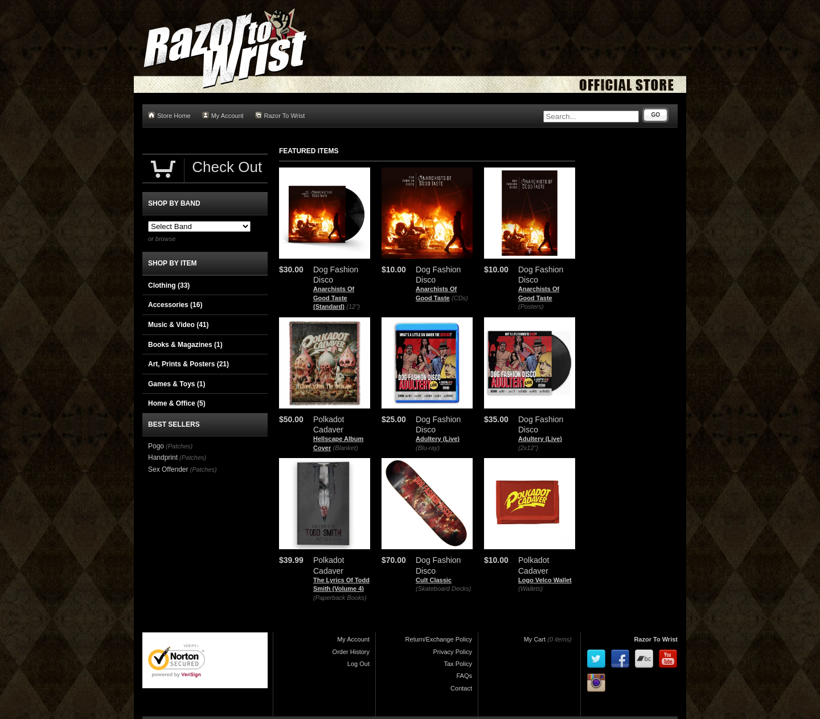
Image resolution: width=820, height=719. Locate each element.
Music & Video (178, 325)
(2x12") (528, 447)
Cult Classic (434, 580)
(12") (352, 306)
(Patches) (179, 446)
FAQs (464, 675)
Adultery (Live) (438, 438)
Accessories (175, 305)
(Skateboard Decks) (443, 588)
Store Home (169, 115)
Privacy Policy (452, 651)
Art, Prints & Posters (188, 364)
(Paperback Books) (340, 597)
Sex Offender (168, 469)
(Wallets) (530, 588)
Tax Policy (458, 663)
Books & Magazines (185, 345)
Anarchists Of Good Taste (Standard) (333, 297)
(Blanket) (345, 447)
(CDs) (460, 298)
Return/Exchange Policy (438, 639)
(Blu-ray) (428, 447)
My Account (223, 115)
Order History (351, 651)
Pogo (156, 446)
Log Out (358, 663)
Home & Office (177, 403)
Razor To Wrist (280, 115)
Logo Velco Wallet (545, 580)
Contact (461, 688)
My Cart (535, 639)
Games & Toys (176, 384)
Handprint (163, 457)
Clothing (169, 285)
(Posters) (531, 306)
